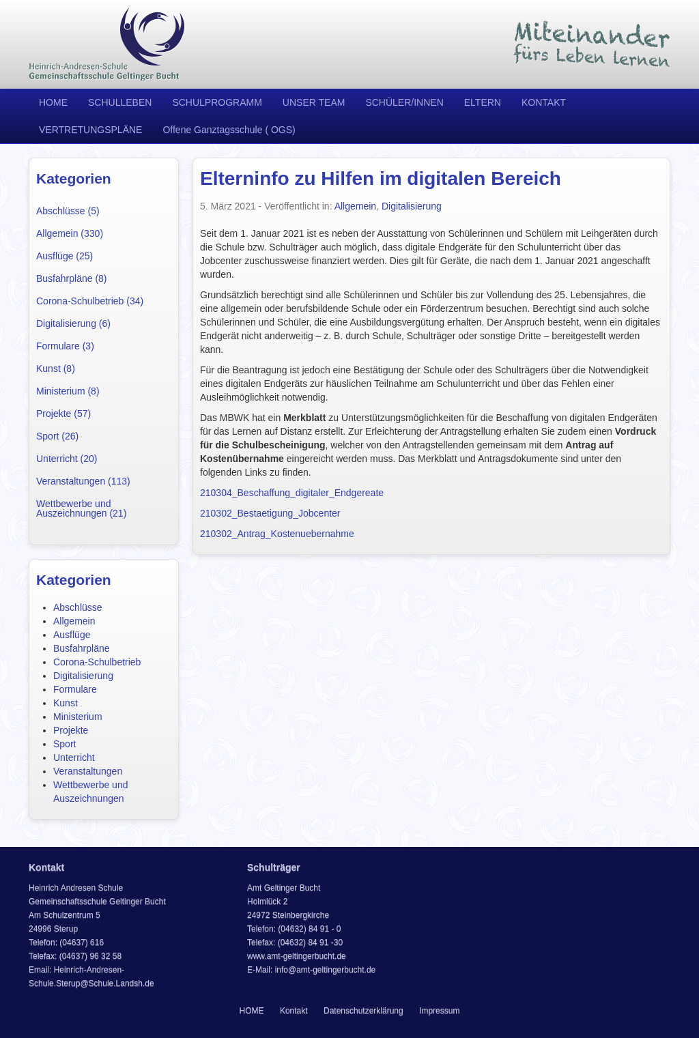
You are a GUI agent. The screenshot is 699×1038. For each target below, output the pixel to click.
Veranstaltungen (87, 771)
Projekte (70, 730)
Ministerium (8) (68, 391)
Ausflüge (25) (64, 255)
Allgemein (74, 621)
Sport (64, 743)
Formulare (75, 689)
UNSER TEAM (314, 102)
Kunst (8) (55, 368)
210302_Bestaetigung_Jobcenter (270, 513)
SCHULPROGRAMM (216, 102)
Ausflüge (71, 634)
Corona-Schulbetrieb (97, 662)
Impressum (439, 1010)
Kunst (65, 702)
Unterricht (74, 757)
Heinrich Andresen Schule (107, 44)
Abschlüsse (77, 607)
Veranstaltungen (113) (83, 481)
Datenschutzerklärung (363, 1010)
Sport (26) (57, 436)
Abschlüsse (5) (68, 210)
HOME (53, 102)
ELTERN (482, 102)
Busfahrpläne (81, 648)
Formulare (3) (65, 346)
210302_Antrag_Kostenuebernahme (277, 533)
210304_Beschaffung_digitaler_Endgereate (292, 492)
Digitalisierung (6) (73, 323)
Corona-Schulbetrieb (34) (89, 300)
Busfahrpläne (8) (71, 278)
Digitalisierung (83, 675)
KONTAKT (544, 102)
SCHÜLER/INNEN (404, 102)
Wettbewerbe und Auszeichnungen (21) (81, 508)
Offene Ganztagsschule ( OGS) (228, 129)
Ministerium (77, 716)
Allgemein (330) (69, 233)
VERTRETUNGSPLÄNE (90, 129)
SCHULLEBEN (120, 102)
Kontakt (294, 1010)
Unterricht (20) (66, 458)
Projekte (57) (63, 413)
